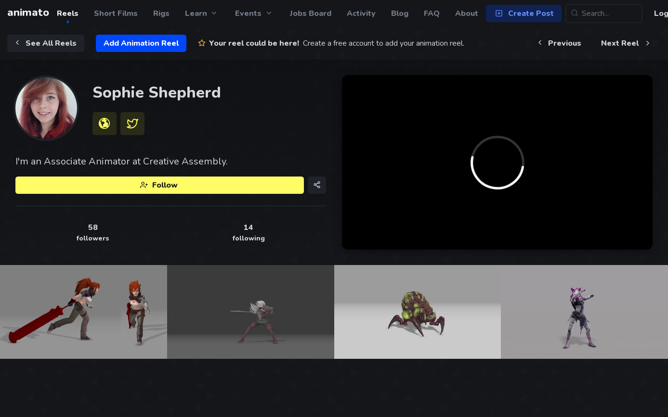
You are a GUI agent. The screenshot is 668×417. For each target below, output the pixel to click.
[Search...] (603, 13)
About (466, 13)
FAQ (432, 13)
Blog (399, 13)
